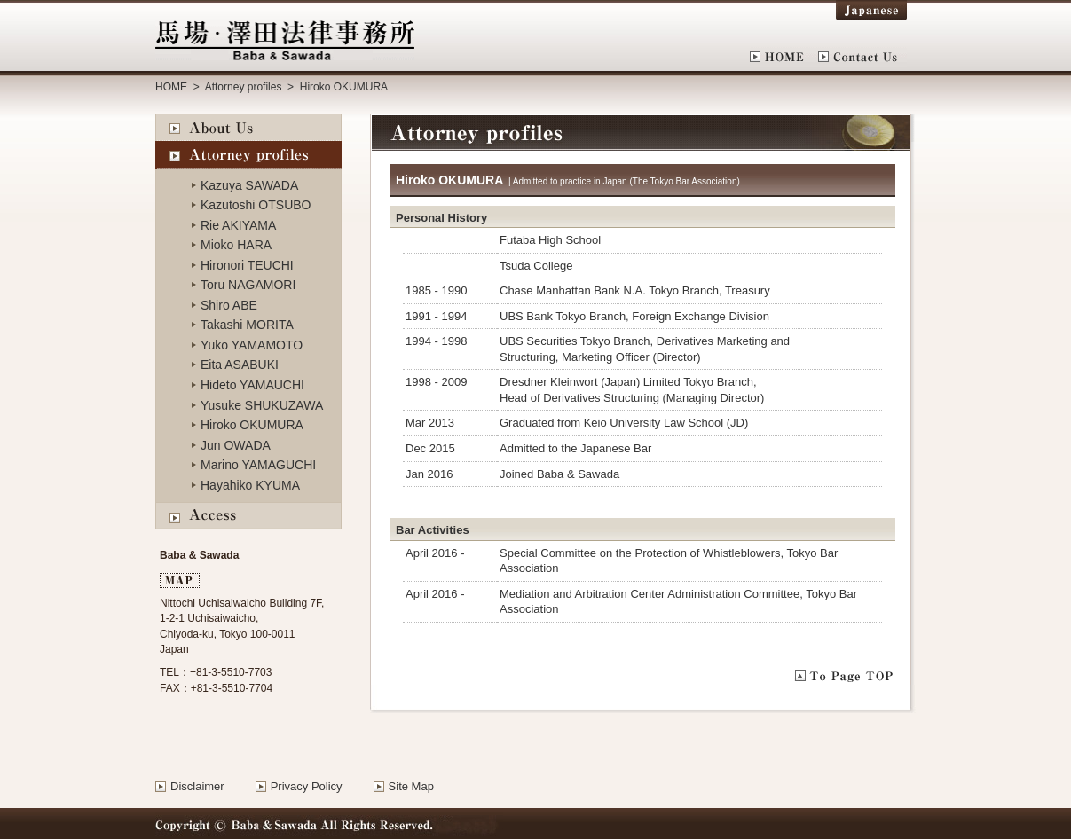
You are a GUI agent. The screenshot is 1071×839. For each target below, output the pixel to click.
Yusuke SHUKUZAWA (262, 405)
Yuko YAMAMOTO (252, 345)
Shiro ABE (229, 305)
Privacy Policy (307, 786)
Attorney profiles (241, 87)
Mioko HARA (236, 245)
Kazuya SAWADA (249, 185)
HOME (784, 57)
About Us (248, 127)
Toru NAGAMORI (248, 285)
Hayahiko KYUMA (250, 485)
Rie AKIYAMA (238, 225)
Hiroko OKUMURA (252, 425)
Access (248, 516)
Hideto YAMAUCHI (252, 385)
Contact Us (862, 57)
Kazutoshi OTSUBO (256, 205)
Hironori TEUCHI (247, 265)
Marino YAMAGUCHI (258, 465)
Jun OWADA (236, 445)
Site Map (411, 786)
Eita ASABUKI (240, 364)
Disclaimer (197, 786)
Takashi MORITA (247, 325)
